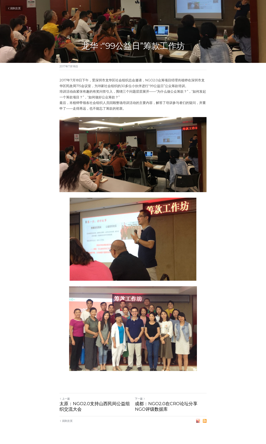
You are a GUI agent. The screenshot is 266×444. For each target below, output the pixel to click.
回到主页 (14, 8)
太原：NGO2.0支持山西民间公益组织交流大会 (94, 406)
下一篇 (140, 398)
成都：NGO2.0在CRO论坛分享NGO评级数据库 (166, 406)
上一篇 (64, 398)
